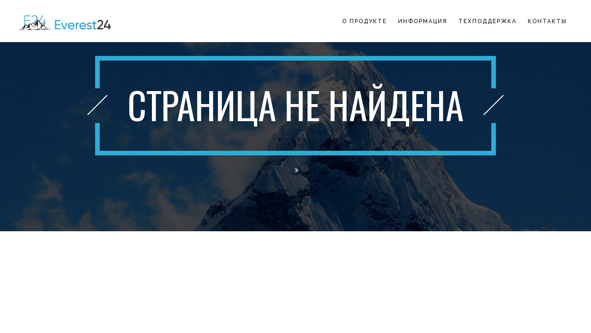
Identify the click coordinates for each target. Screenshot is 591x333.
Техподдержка (487, 21)
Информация (422, 21)
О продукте (364, 21)
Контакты (547, 21)
